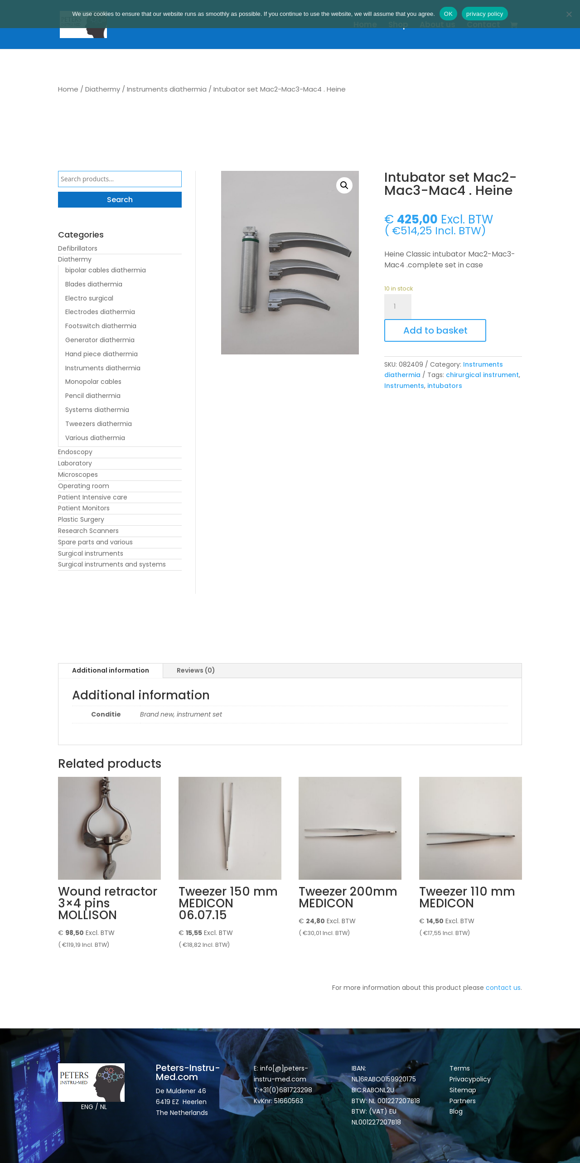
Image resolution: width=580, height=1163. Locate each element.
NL (103, 1106)
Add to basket (435, 330)
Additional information (110, 670)
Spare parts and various (95, 542)
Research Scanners (88, 530)
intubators (444, 385)
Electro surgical (89, 298)
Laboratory (75, 463)
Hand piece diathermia (101, 354)
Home (365, 25)
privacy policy (484, 13)
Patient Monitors (84, 508)
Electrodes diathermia (100, 311)
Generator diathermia (100, 339)
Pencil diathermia (93, 395)
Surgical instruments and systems (112, 564)
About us (437, 25)
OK (448, 13)
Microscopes (78, 474)
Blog (456, 1111)
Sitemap (464, 1090)
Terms (460, 1068)
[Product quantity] (397, 307)
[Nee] (568, 14)
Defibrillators (77, 248)
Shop (398, 25)
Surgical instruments (90, 553)
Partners (463, 1100)
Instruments (404, 385)
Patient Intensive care (92, 497)
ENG (87, 1106)
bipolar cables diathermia (105, 270)
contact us (503, 987)
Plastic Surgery (81, 519)
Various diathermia (95, 437)
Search (120, 199)
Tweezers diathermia (98, 423)
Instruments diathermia (167, 89)
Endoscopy (75, 451)
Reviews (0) (196, 670)
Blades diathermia (93, 284)
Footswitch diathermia (100, 325)
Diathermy (102, 89)
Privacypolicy (470, 1079)
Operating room (83, 485)
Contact (483, 25)
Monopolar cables (93, 381)
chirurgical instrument (482, 374)
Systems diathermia (97, 409)
